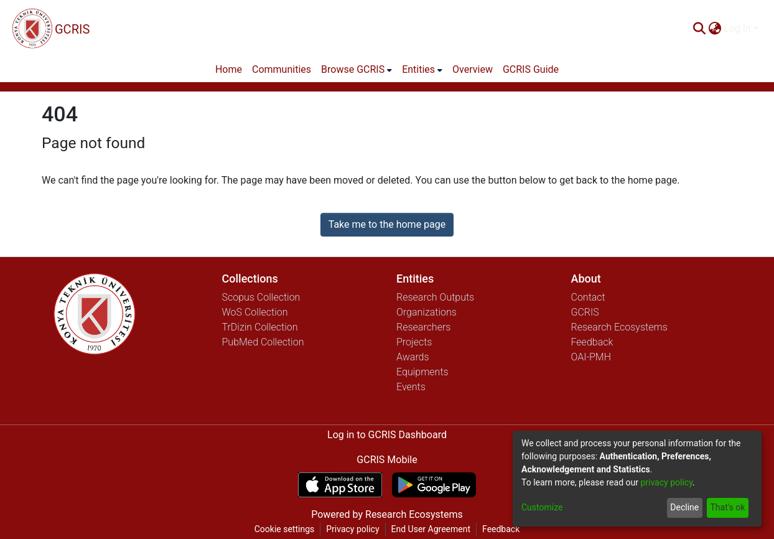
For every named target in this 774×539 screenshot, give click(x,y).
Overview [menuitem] (472, 69)
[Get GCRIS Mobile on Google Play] (434, 484)
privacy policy (666, 482)
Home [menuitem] (228, 69)
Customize (541, 507)
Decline (684, 507)
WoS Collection (255, 312)
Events (411, 387)
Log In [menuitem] (737, 28)
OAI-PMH (591, 357)
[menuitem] (714, 28)
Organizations (426, 312)
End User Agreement (430, 529)
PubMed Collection (263, 342)
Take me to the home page (387, 224)
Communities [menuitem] (281, 69)
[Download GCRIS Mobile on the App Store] (340, 484)
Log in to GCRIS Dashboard (387, 435)
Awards (412, 357)
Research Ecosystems (619, 327)
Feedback (592, 342)
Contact (588, 297)
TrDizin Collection (260, 327)
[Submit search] (699, 28)
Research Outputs (435, 297)
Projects (414, 342)
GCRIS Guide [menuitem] (531, 69)
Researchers (423, 327)
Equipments (422, 372)
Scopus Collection (261, 297)
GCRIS (585, 312)
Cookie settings (284, 529)
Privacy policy (352, 529)
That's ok (727, 507)
